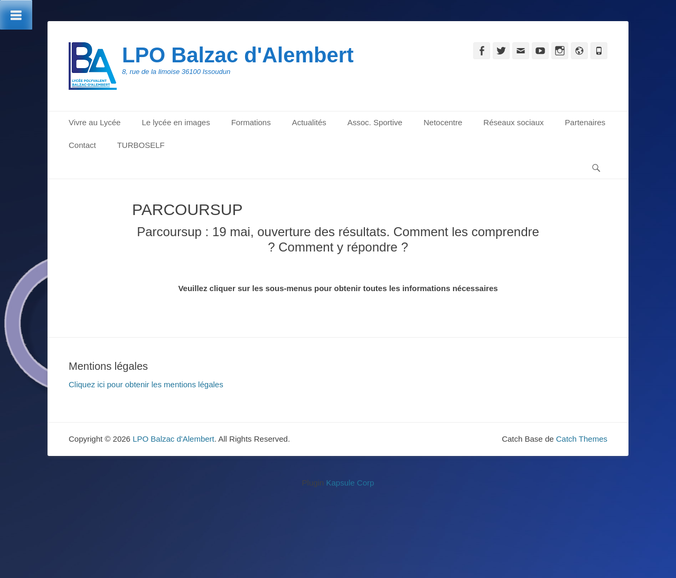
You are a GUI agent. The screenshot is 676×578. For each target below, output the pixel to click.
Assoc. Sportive (375, 122)
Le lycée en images (176, 122)
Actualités (309, 122)
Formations (251, 122)
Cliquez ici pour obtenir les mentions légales (146, 384)
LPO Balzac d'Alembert (238, 55)
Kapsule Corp (350, 482)
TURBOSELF (141, 145)
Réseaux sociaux (513, 122)
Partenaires (585, 122)
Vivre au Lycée (94, 122)
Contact (82, 145)
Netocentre (443, 122)
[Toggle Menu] (16, 15)
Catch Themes (581, 438)
